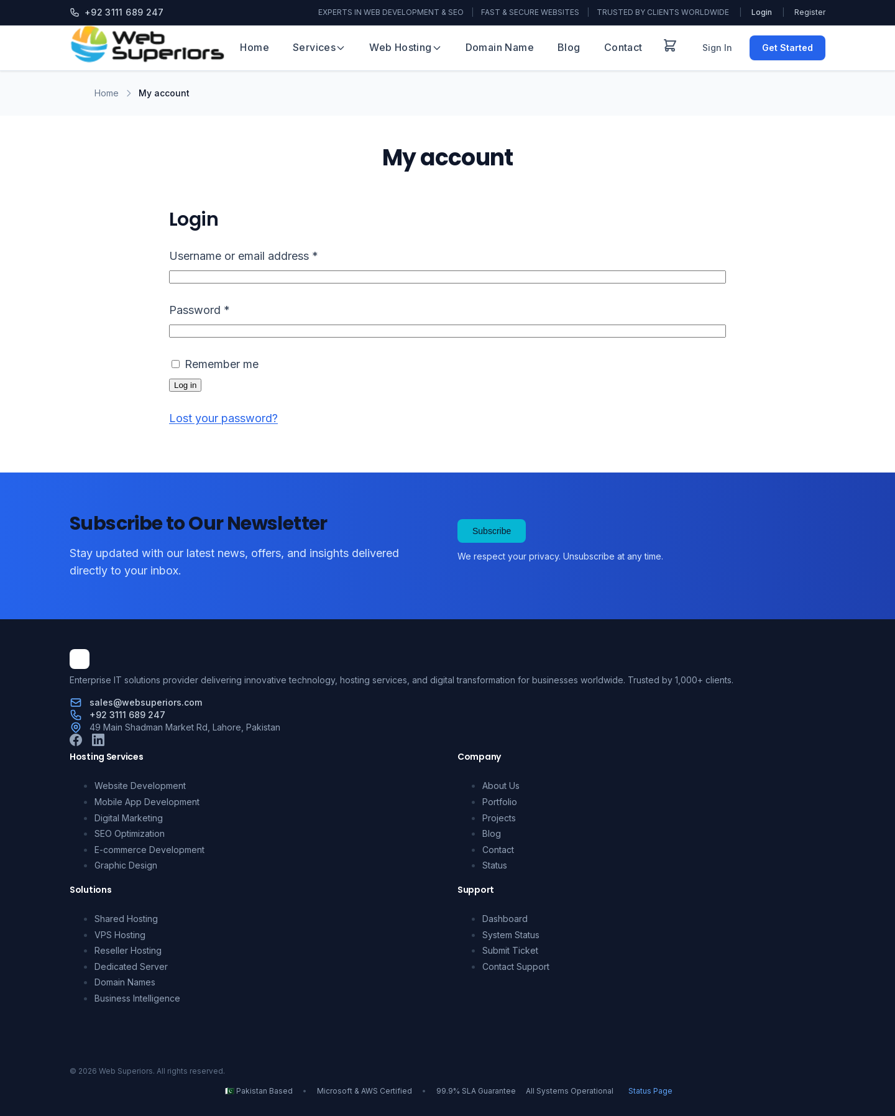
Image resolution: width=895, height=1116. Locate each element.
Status (494, 865)
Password (222, 308)
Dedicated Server (131, 966)
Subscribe (491, 531)
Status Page (650, 1090)
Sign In (717, 47)
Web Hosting (405, 47)
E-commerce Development (149, 849)
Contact (623, 47)
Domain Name (500, 47)
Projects (499, 818)
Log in (185, 385)
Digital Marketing (128, 818)
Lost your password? (223, 418)
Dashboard (505, 918)
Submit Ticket (510, 950)
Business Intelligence (137, 998)
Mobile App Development (147, 801)
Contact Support (515, 966)
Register (809, 12)
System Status (510, 934)
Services (319, 47)
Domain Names (124, 982)
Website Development (140, 785)
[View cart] (670, 48)
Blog (569, 47)
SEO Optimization (129, 833)
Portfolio (499, 801)
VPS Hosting (119, 934)
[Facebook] (76, 742)
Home (254, 47)
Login (761, 12)
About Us (501, 785)
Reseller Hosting (128, 950)
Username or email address (266, 254)
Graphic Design (125, 865)
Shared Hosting (126, 918)
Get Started (787, 47)
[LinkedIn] (98, 742)
